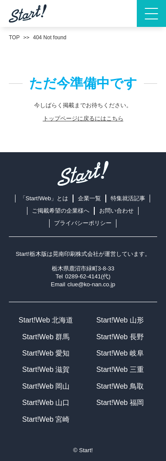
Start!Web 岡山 (45, 386)
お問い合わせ (116, 210)
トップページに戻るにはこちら (83, 118)
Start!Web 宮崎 (45, 419)
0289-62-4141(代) (88, 276)
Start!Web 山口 (45, 402)
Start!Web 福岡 (120, 402)
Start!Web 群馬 (45, 337)
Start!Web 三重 (120, 369)
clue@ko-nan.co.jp (91, 284)
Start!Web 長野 (120, 337)
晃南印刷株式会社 (76, 254)
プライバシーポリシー (83, 223)
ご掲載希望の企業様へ (60, 210)
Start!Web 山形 (120, 320)
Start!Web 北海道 (46, 320)
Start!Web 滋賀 (45, 369)
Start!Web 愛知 (45, 353)
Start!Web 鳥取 (120, 386)
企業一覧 (89, 198)
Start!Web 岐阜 (120, 353)
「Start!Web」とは (44, 198)
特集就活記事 (128, 198)
